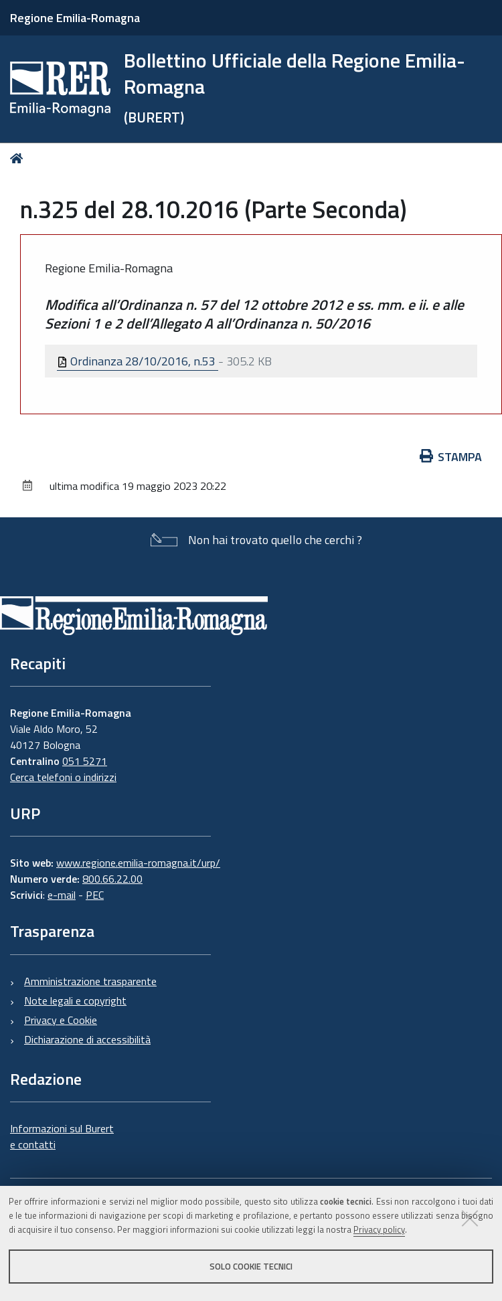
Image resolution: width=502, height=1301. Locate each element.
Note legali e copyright (75, 1000)
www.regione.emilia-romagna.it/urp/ (138, 863)
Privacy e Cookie (60, 1020)
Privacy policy (379, 1229)
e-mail (62, 895)
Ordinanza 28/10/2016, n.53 (137, 361)
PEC (95, 895)
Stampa (451, 457)
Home (19, 158)
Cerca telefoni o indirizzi (63, 777)
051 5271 (84, 761)
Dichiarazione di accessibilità (87, 1039)
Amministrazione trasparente (90, 981)
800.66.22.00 (112, 879)
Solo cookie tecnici (251, 1266)
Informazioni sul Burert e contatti (62, 1136)
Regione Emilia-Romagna (75, 18)
